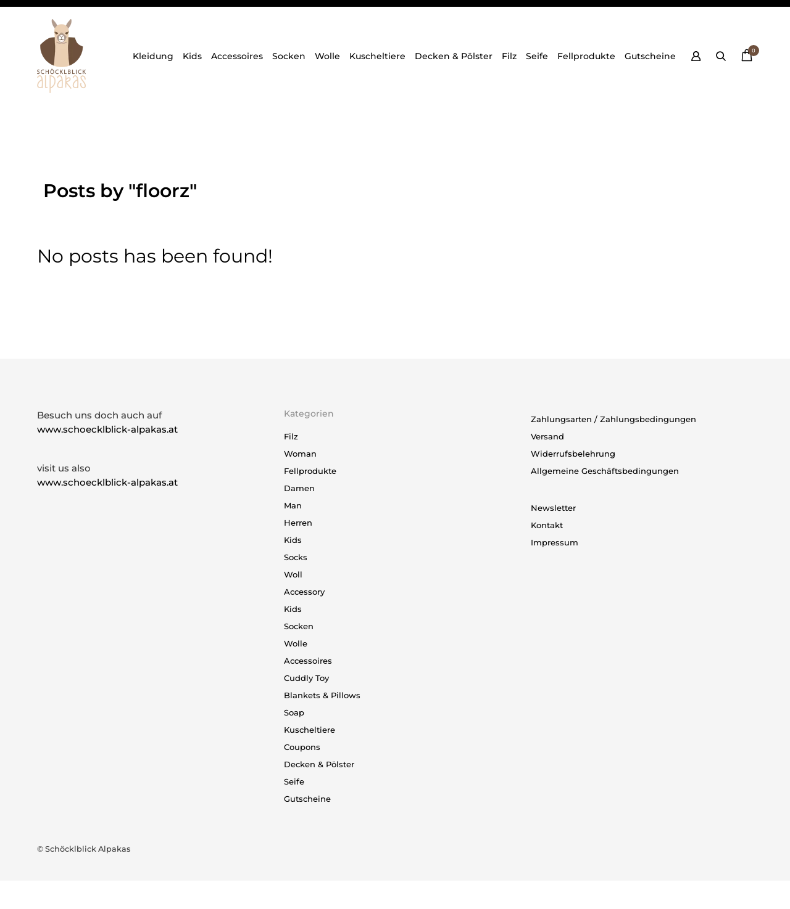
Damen (299, 488)
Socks (295, 557)
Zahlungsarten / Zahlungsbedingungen (613, 419)
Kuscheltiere (377, 56)
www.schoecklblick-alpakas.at (107, 429)
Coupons (302, 747)
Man (293, 505)
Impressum (554, 542)
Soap (294, 712)
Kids (192, 56)
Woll (293, 574)
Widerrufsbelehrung (573, 454)
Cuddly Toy (306, 678)
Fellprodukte (586, 56)
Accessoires (237, 56)
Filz (509, 56)
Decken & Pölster (454, 56)
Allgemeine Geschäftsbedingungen (605, 471)
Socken (289, 56)
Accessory (304, 592)
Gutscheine (650, 56)
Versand (547, 436)
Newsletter (553, 508)
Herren (298, 523)
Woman (300, 454)
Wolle (327, 56)
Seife (537, 56)
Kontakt (547, 525)
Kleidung (153, 56)
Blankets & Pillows (322, 695)
